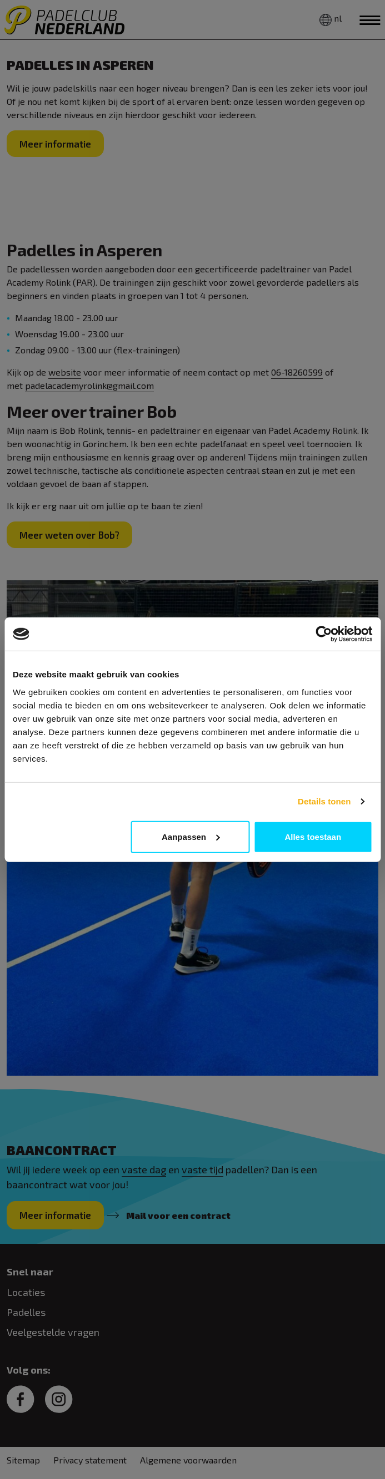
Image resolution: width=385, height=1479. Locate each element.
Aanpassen (190, 836)
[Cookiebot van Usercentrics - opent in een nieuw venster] (323, 634)
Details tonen (324, 801)
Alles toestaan (312, 836)
